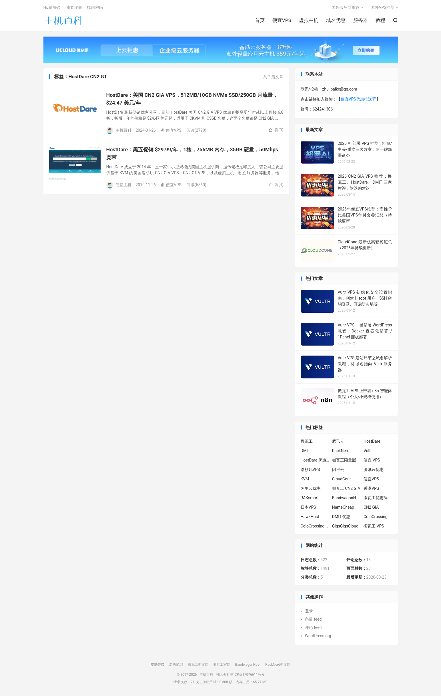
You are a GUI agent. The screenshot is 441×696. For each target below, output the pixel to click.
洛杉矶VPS (310, 469)
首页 (260, 20)
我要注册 (74, 7)
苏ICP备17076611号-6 (247, 675)
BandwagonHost (346, 498)
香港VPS (371, 488)
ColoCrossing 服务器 (315, 526)
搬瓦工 (307, 441)
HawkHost (310, 516)
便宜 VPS (372, 460)
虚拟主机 (308, 20)
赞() (276, 130)
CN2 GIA (371, 507)
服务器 (360, 20)
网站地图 (222, 675)
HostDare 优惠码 (315, 460)
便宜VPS (281, 20)
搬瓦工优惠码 (376, 498)
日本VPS (308, 507)
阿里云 (338, 469)
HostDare (372, 441)
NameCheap (343, 507)
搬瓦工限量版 (344, 460)
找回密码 (95, 7)
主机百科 (63, 20)
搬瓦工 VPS (374, 526)
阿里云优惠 (311, 488)
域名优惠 (336, 20)
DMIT (305, 450)
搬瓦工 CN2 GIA (346, 488)
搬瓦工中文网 (198, 665)
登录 (309, 611)
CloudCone (342, 479)
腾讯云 (338, 441)
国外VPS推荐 (382, 7)
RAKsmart (310, 498)
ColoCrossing (376, 516)
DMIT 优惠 (341, 516)
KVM (305, 479)
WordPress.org (318, 635)
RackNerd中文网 (277, 665)
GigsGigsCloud (345, 526)
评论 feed (313, 627)
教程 (380, 20)
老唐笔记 (176, 665)
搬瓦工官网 (221, 665)
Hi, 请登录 (52, 7)
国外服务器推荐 (346, 7)
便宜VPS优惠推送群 (358, 99)
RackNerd (341, 450)
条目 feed (313, 619)
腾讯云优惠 (374, 469)
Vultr (368, 450)
